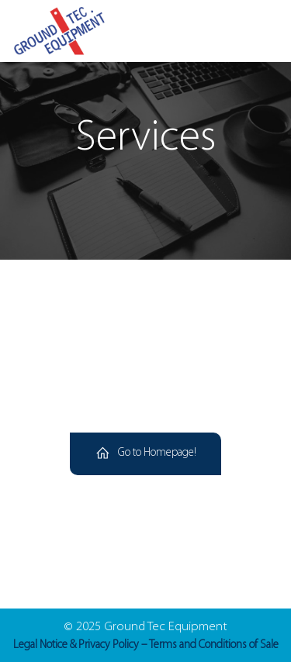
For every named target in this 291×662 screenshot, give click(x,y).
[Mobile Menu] (260, 31)
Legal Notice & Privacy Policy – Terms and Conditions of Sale (146, 645)
